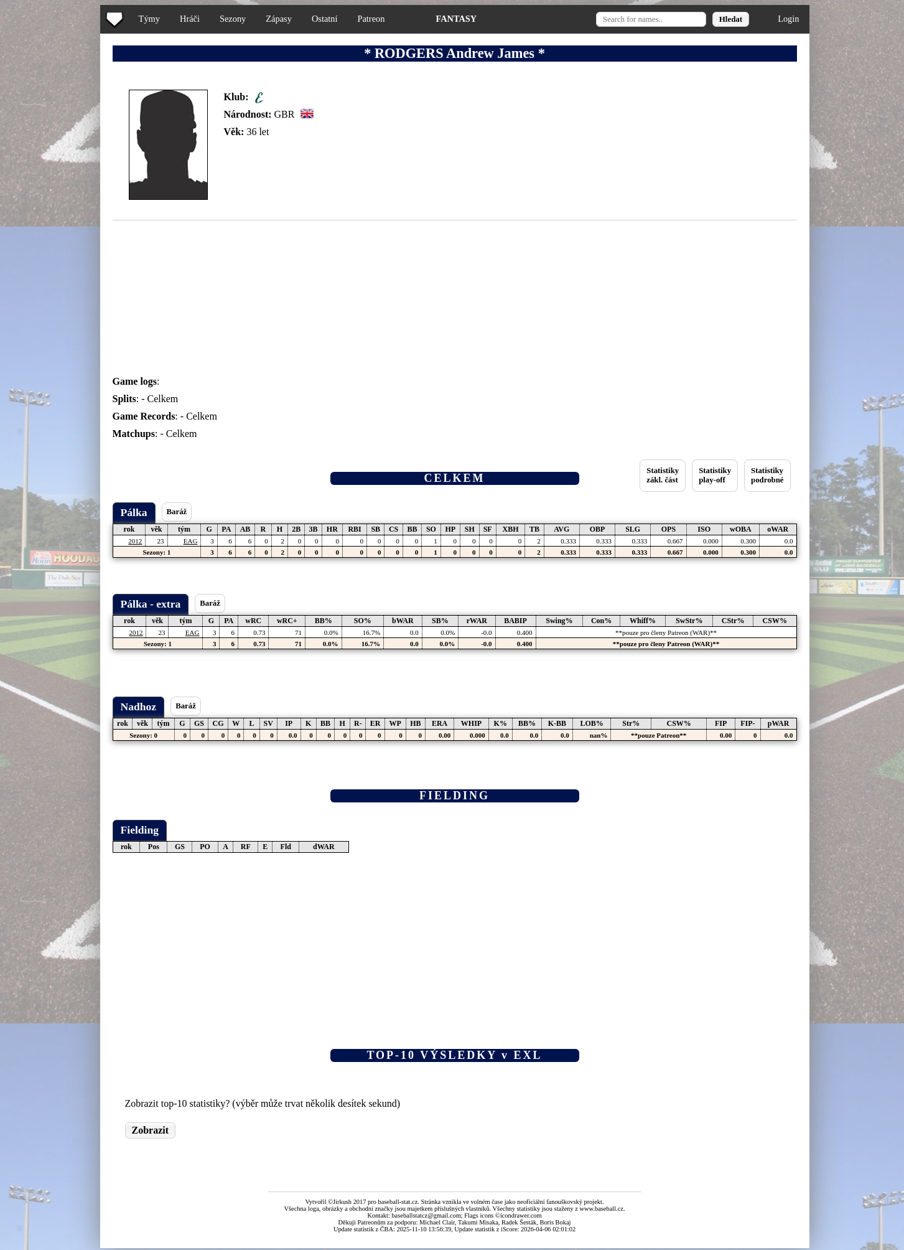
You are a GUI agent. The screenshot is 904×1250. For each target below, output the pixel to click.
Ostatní (325, 19)
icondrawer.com (521, 1215)
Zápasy (279, 19)
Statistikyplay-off (715, 475)
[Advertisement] (51, 249)
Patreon (370, 19)
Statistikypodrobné (767, 475)
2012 (135, 541)
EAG (191, 541)
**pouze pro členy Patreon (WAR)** (666, 632)
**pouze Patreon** (658, 735)
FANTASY (456, 19)
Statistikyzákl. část (662, 475)
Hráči (190, 19)
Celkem (163, 398)
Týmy (149, 19)
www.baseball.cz (601, 1208)
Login (788, 19)
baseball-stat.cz (398, 1201)
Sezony (233, 19)
